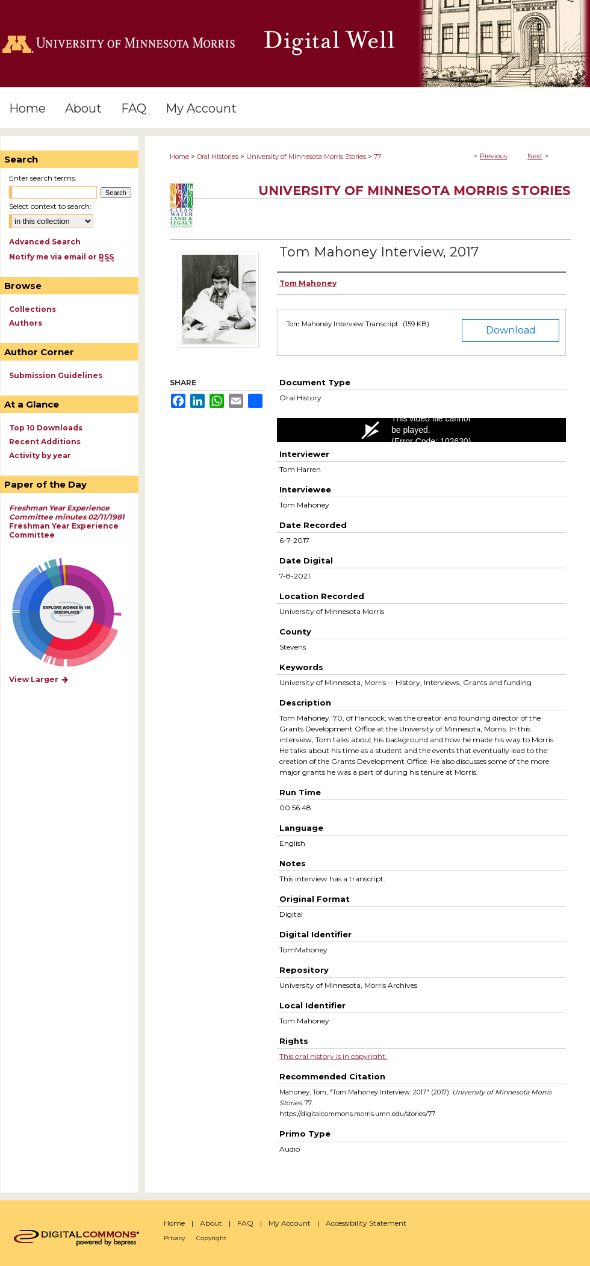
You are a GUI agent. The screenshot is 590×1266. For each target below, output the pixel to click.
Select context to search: (50, 206)
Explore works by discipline (74, 613)
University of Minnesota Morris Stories (306, 156)
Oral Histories (217, 156)
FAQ (245, 1222)
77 (377, 156)
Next (534, 156)
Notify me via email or (61, 256)
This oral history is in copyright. (333, 1056)
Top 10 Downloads (45, 427)
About (211, 1222)
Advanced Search (45, 241)
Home (179, 156)
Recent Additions (45, 441)
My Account (290, 1222)
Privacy (174, 1238)
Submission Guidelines (55, 375)
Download (511, 330)
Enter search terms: (42, 177)
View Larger (39, 679)
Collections (32, 309)
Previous (493, 156)
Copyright (211, 1238)
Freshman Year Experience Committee (67, 521)
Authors (25, 322)
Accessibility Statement (366, 1222)
